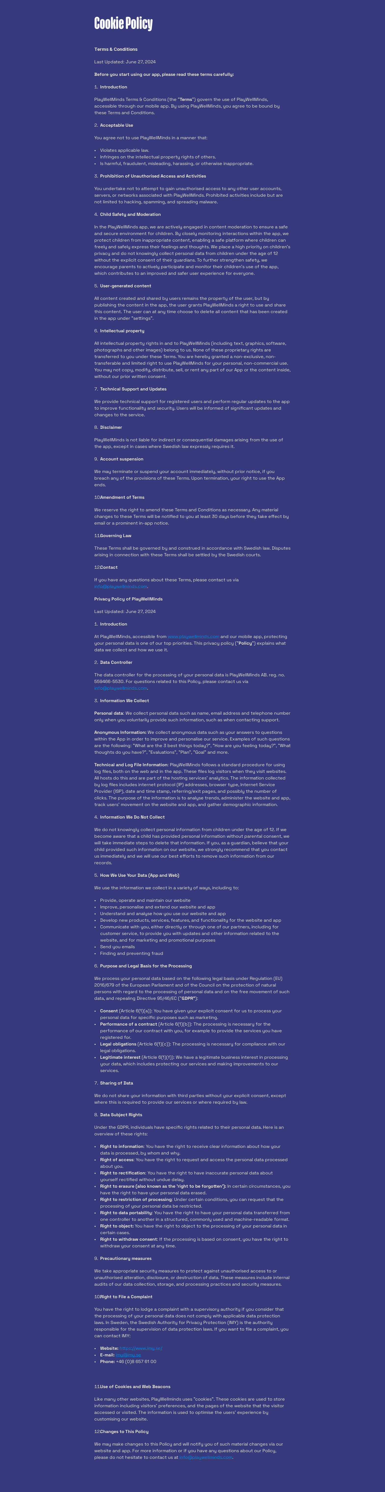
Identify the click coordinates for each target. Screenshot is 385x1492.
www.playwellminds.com (193, 636)
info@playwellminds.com (120, 586)
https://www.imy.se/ (141, 1348)
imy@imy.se (128, 1355)
